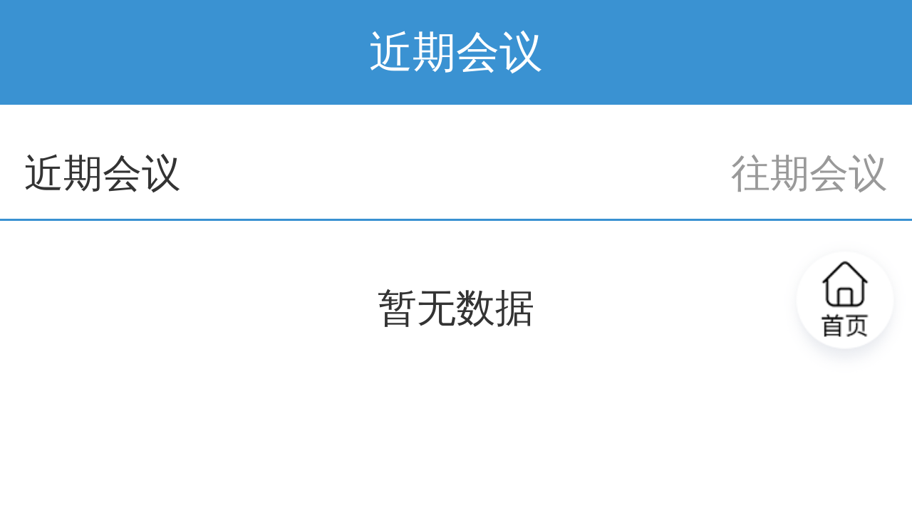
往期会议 (809, 173)
